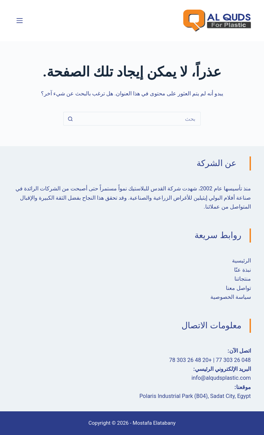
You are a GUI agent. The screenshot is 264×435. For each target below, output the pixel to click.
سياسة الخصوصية (230, 297)
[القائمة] (19, 20)
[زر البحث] (70, 119)
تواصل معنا (238, 288)
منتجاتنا (242, 278)
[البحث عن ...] (139, 119)
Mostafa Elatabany (154, 423)
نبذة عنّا (242, 270)
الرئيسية (241, 260)
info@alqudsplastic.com (221, 378)
